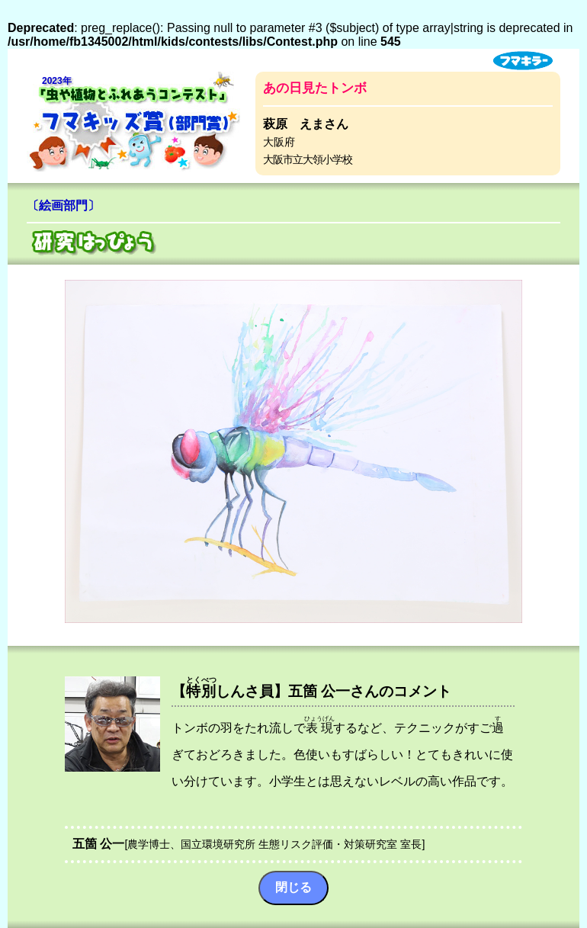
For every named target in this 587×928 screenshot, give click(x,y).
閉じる (293, 887)
